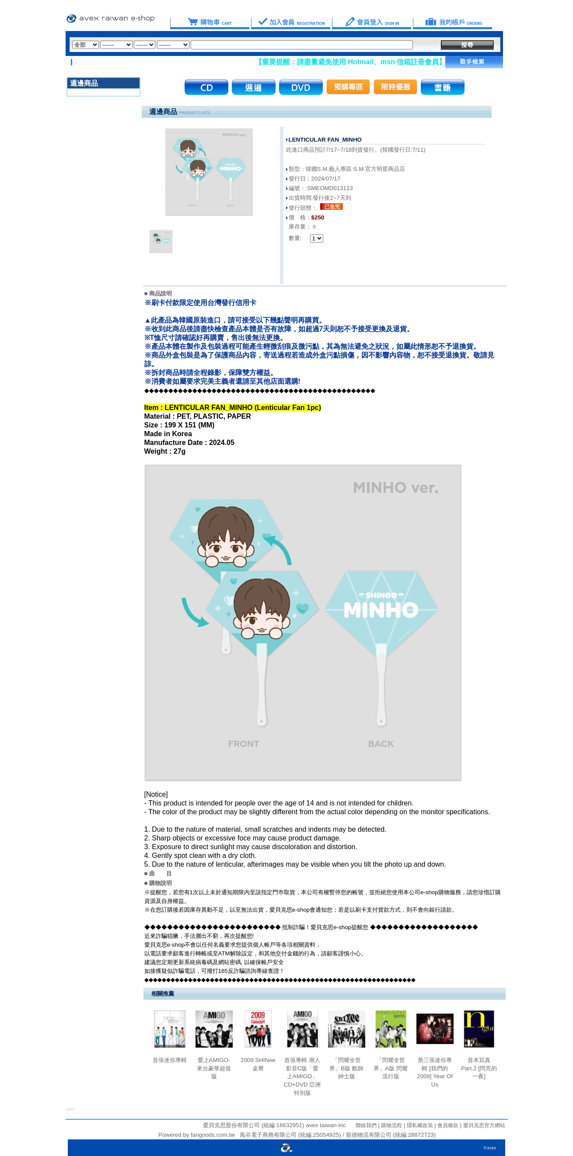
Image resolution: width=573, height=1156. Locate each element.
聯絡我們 (366, 1125)
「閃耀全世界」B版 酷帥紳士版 (346, 1068)
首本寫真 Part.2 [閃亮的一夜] (479, 1068)
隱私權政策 (419, 1125)
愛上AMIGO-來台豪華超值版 (214, 1068)
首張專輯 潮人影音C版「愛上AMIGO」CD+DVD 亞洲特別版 (302, 1076)
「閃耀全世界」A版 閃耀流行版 (391, 1068)
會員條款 (447, 1125)
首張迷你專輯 (170, 1060)
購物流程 (391, 1125)
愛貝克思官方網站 (484, 1125)
